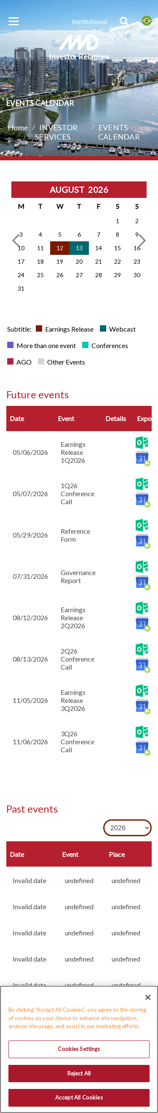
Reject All (79, 1076)
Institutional (89, 21)
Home (18, 127)
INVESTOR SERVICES (56, 132)
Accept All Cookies (78, 1100)
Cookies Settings (79, 1051)
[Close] (148, 1000)
